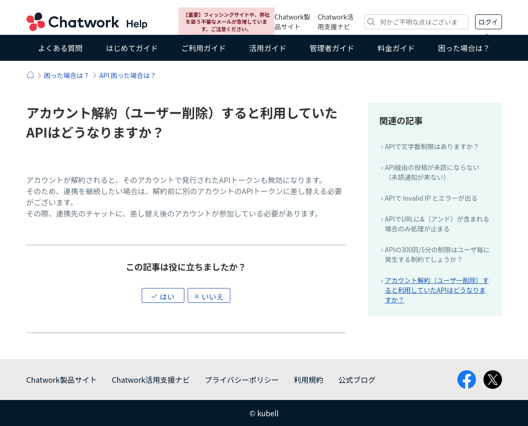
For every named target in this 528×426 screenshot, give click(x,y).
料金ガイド (396, 47)
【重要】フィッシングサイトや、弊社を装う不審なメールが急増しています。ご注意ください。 (226, 22)
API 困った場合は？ (127, 75)
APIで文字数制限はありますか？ (432, 146)
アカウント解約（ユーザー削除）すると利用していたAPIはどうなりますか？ (437, 289)
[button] (163, 295)
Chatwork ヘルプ (86, 22)
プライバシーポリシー (242, 379)
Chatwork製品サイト (292, 21)
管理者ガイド (332, 47)
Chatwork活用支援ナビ (335, 21)
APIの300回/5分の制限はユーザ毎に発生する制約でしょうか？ (437, 254)
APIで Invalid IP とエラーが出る (431, 198)
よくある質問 (60, 47)
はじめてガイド (132, 47)
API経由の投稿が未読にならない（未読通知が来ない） (432, 172)
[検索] (416, 21)
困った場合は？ (464, 47)
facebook (466, 379)
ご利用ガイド (203, 47)
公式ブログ (356, 379)
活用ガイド (267, 47)
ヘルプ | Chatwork (30, 74)
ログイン (488, 23)
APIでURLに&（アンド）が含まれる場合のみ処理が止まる (437, 223)
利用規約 (308, 379)
